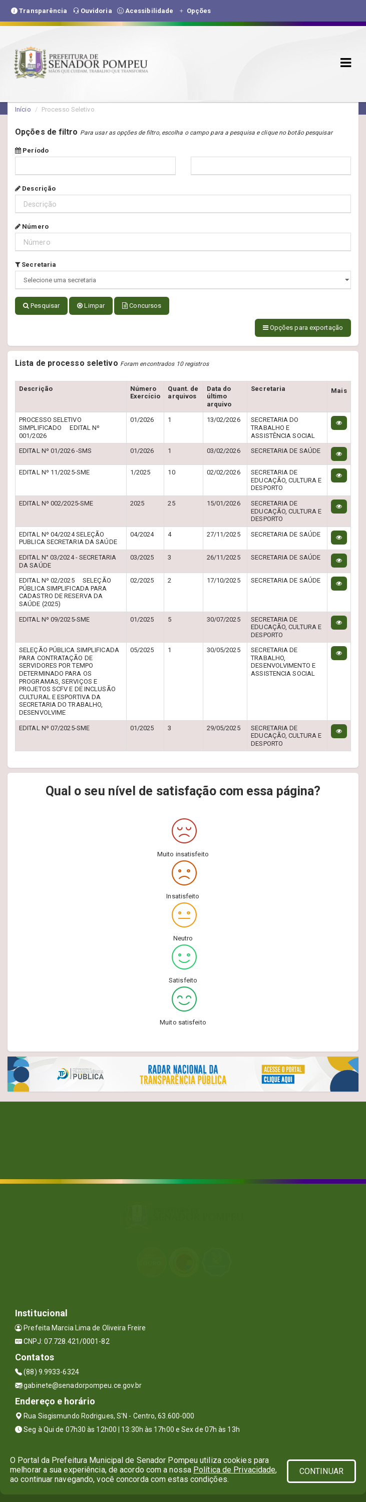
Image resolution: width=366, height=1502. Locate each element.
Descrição (35, 188)
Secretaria (35, 264)
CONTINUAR (321, 1471)
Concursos (141, 305)
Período (32, 150)
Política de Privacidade (234, 1469)
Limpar (91, 305)
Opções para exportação (303, 326)
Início (23, 109)
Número (32, 226)
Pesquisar (41, 305)
